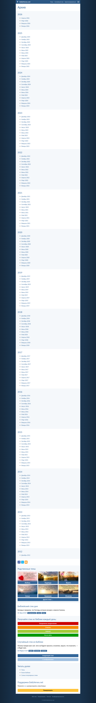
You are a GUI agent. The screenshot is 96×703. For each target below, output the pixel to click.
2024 (20, 72)
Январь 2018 (25, 345)
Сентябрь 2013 (26, 524)
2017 (20, 352)
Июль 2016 (24, 409)
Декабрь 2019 (25, 276)
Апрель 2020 (25, 257)
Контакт (49, 696)
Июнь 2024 (24, 92)
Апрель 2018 (25, 337)
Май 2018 (24, 334)
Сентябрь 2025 (26, 45)
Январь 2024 (25, 106)
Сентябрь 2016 (26, 404)
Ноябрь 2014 (25, 478)
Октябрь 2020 (25, 241)
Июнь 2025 (24, 53)
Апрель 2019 (25, 298)
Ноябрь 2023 (25, 119)
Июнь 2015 (24, 452)
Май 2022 (24, 175)
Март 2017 (24, 380)
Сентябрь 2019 (26, 284)
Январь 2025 (25, 66)
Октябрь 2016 (25, 401)
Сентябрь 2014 (26, 483)
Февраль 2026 (25, 23)
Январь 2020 (25, 265)
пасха (38, 613)
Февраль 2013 (25, 542)
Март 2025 (24, 61)
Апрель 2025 (25, 58)
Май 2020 (24, 255)
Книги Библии (25, 672)
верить (31, 651)
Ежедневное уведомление (48, 623)
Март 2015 (24, 460)
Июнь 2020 (24, 252)
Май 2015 (24, 455)
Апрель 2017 (25, 377)
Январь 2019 (25, 306)
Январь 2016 (25, 425)
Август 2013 (25, 526)
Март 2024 (24, 100)
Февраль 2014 (25, 502)
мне (25, 686)
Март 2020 (24, 260)
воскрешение (31, 613)
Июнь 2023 (24, 133)
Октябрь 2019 (25, 282)
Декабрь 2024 (25, 76)
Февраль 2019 (25, 303)
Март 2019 (24, 300)
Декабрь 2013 (25, 516)
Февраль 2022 (25, 183)
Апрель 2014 (25, 497)
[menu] (78, 2)
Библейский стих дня (28, 606)
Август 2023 (25, 127)
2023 (20, 113)
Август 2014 (25, 486)
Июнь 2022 (24, 172)
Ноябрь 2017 (25, 359)
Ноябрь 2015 (25, 438)
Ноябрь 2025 (25, 39)
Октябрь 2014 (25, 481)
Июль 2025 (24, 50)
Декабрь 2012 (25, 555)
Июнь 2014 (24, 491)
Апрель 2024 (25, 98)
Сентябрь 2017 (26, 364)
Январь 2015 (25, 465)
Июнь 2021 (24, 212)
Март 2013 (24, 540)
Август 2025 (25, 47)
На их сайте (48, 635)
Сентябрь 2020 (26, 244)
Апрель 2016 (25, 417)
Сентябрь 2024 (26, 84)
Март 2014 (24, 499)
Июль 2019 (24, 290)
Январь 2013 (25, 545)
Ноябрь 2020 (25, 239)
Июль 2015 (24, 449)
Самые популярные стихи (29, 675)
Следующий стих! (48, 655)
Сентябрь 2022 (26, 164)
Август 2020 (25, 247)
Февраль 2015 (25, 463)
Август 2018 (25, 326)
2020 (20, 232)
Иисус (43, 613)
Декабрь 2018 (25, 316)
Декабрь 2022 (25, 156)
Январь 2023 (25, 146)
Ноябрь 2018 (25, 318)
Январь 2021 (25, 226)
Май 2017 (24, 375)
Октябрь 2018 (25, 321)
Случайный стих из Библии (30, 642)
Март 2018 (24, 340)
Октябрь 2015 (25, 441)
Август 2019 (25, 287)
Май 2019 (24, 295)
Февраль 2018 (25, 343)
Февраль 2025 (25, 64)
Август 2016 (25, 406)
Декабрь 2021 (25, 196)
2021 (20, 192)
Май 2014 (24, 494)
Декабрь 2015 (25, 436)
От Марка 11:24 (23, 651)
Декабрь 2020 (25, 236)
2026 (20, 14)
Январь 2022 (25, 186)
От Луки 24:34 (22, 613)
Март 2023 (24, 141)
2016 (20, 392)
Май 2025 (24, 56)
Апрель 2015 (25, 457)
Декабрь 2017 (25, 356)
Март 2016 (24, 420)
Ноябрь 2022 (25, 159)
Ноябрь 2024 (25, 79)
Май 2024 (24, 95)
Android (47, 631)
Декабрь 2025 (25, 37)
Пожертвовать (48, 690)
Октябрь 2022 (25, 161)
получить (43, 651)
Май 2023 (24, 135)
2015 (20, 432)
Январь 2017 (25, 385)
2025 (20, 33)
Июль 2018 (24, 329)
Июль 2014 (24, 489)
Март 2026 (24, 21)
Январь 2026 (25, 26)
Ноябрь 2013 (25, 518)
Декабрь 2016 (25, 395)
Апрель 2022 (25, 178)
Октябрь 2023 (25, 122)
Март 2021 (24, 221)
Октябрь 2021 (25, 202)
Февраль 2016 (25, 422)
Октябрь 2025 (25, 42)
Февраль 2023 (25, 143)
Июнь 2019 (24, 292)
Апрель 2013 (25, 537)
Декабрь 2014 (25, 475)
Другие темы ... (48, 599)
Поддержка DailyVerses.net (30, 682)
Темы (51, 2)
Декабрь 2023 (25, 117)
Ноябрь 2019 (25, 279)
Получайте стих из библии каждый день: (37, 619)
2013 (20, 512)
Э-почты (48, 627)
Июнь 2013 (24, 532)
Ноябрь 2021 (25, 199)
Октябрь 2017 (25, 361)
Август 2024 (25, 87)
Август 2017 (25, 367)
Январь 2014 (25, 505)
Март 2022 (24, 180)
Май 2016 (24, 414)
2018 (20, 312)
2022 (20, 152)
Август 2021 (25, 207)
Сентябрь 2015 (26, 444)
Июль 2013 (24, 529)
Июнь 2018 (24, 332)
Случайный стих (59, 2)
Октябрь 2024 (25, 82)
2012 (20, 551)
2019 (20, 272)
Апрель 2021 (25, 218)
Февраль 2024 (25, 103)
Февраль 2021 (25, 223)
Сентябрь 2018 (26, 324)
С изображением (48, 659)
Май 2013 (24, 534)
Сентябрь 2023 (26, 125)
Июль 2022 (24, 169)
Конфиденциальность (58, 696)
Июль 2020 (24, 249)
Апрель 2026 (25, 18)
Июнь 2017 (24, 372)
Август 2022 (25, 167)
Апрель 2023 (25, 138)
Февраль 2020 (25, 263)
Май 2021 (24, 215)
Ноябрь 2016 (25, 398)
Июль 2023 (24, 130)
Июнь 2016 (24, 412)
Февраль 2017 (25, 383)
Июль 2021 (24, 210)
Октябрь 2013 (25, 521)
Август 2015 (25, 446)
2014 (20, 471)
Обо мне (34, 696)
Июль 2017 (24, 369)
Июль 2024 (24, 90)
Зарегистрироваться (70, 2)
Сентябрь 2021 (26, 204)
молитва (37, 651)
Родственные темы (27, 568)
